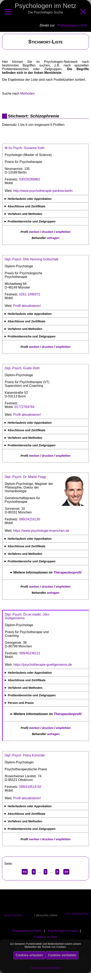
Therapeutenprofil (67, 572)
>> (66, 871)
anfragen (53, 238)
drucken (47, 231)
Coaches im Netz (45, 937)
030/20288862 (29, 179)
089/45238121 (29, 653)
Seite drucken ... (15, 915)
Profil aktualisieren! (27, 305)
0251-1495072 (29, 294)
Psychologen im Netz (62, 930)
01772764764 (24, 407)
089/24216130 (29, 519)
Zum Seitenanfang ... (77, 915)
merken (34, 231)
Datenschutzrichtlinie (45, 968)
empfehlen (63, 231)
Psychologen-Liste (72, 25)
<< (25, 871)
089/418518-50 (30, 786)
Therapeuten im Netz (26, 930)
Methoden (27, 93)
